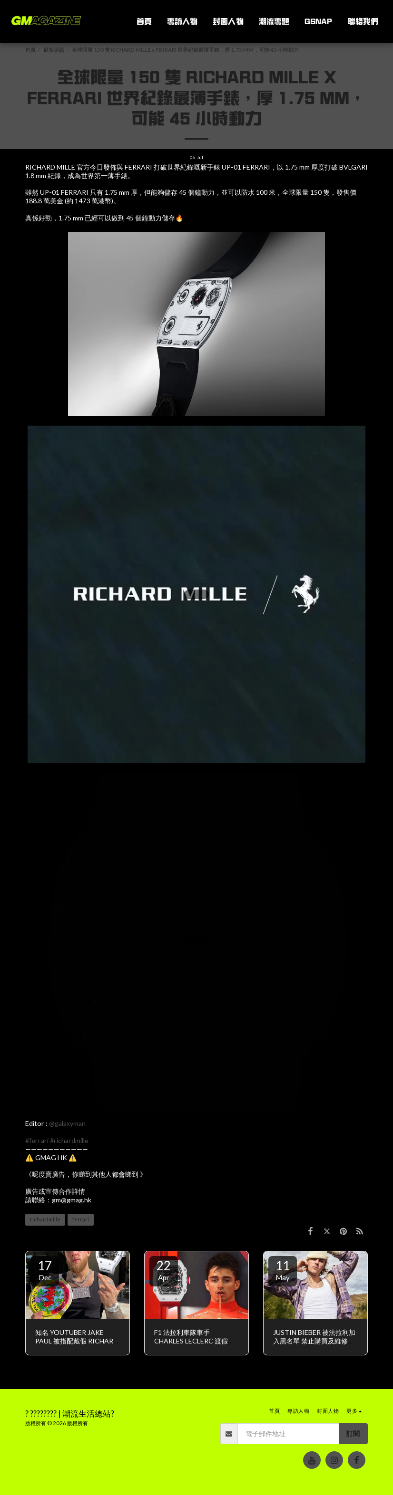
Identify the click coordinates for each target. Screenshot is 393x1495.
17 (44, 1270)
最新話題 (53, 50)
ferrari (80, 1219)
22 (163, 1270)
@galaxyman (67, 1123)
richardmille (45, 1219)
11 (282, 1270)
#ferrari (37, 1140)
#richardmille (69, 1140)
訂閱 (353, 1433)
